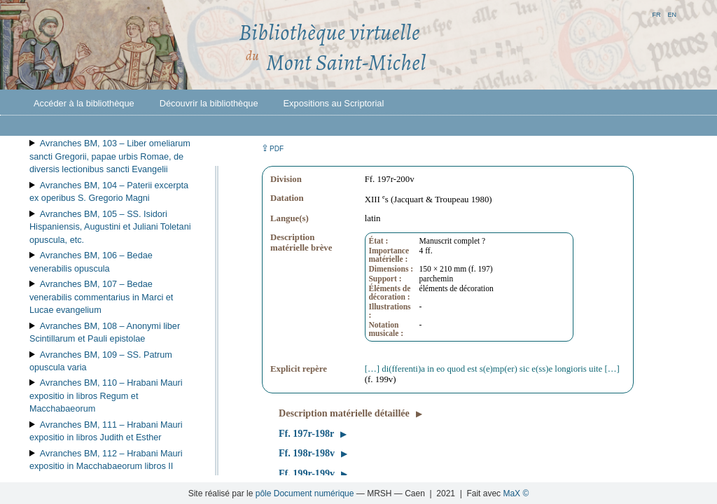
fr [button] (656, 13)
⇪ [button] (272, 148)
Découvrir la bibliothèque (209, 103)
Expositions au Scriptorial (334, 103)
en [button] (671, 13)
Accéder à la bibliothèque (84, 103)
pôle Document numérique (305, 493)
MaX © (516, 493)
